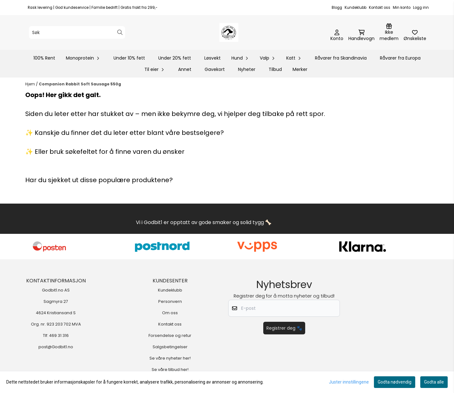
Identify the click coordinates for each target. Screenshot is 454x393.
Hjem (30, 84)
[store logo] (228, 32)
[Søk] (77, 32)
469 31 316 (59, 335)
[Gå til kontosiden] (337, 35)
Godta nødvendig (394, 381)
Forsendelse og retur (169, 335)
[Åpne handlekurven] (361, 35)
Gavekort (215, 69)
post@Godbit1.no (55, 347)
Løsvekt (212, 58)
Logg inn (421, 7)
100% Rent (44, 58)
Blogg (337, 7)
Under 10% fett (129, 58)
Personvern (170, 301)
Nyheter (246, 69)
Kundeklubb (355, 7)
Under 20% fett (174, 58)
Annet (184, 69)
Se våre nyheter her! (170, 358)
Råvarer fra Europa (400, 58)
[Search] (120, 32)
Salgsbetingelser (170, 347)
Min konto (401, 7)
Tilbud (275, 69)
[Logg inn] (389, 32)
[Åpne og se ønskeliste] (415, 35)
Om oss (170, 312)
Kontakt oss (379, 7)
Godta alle (434, 381)
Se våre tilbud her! (170, 369)
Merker (300, 69)
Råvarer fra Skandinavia (341, 58)
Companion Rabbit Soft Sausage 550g (80, 84)
